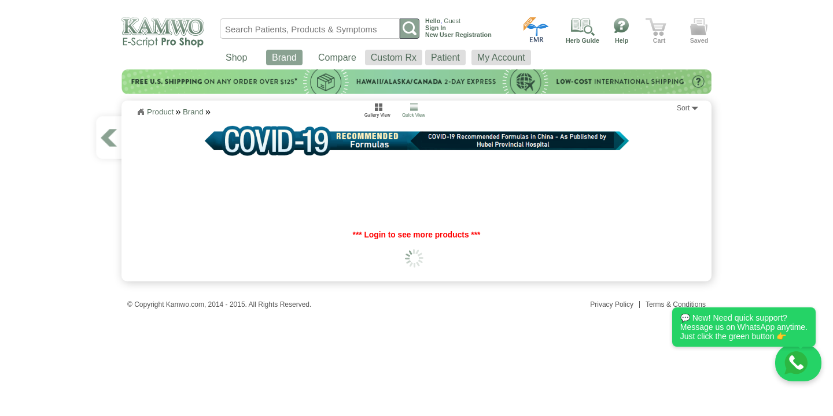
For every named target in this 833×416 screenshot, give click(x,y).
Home (140, 112)
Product (160, 111)
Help (621, 40)
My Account (501, 57)
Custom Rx (394, 57)
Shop (236, 57)
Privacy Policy (611, 304)
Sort (683, 108)
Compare (337, 57)
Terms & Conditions (676, 304)
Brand (284, 57)
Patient (445, 57)
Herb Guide (582, 40)
